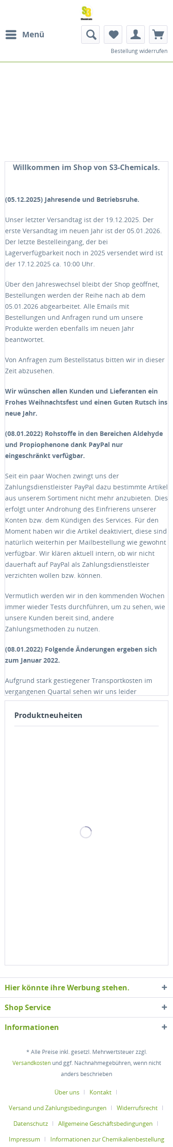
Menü (25, 33)
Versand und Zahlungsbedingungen (58, 1108)
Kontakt (100, 1092)
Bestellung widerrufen (139, 51)
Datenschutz (30, 1123)
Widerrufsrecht (137, 1108)
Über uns (66, 1092)
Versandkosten (31, 1063)
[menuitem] (24, 34)
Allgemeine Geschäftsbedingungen (105, 1123)
